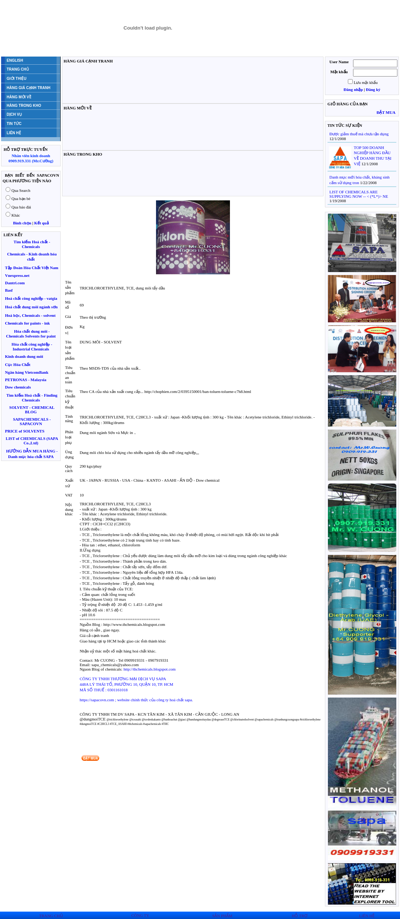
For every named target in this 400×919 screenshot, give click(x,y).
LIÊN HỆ (366, 915)
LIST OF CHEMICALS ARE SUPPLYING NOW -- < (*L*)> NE (358, 194)
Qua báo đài (21, 207)
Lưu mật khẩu (366, 82)
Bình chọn (22, 223)
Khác (15, 215)
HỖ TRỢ (300, 915)
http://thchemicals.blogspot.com (149, 669)
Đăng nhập (353, 89)
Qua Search (20, 190)
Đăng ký (373, 89)
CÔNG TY (140, 915)
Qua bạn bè (20, 198)
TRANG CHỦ (51, 915)
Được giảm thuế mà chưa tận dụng (359, 134)
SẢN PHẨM (222, 915)
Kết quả (41, 223)
